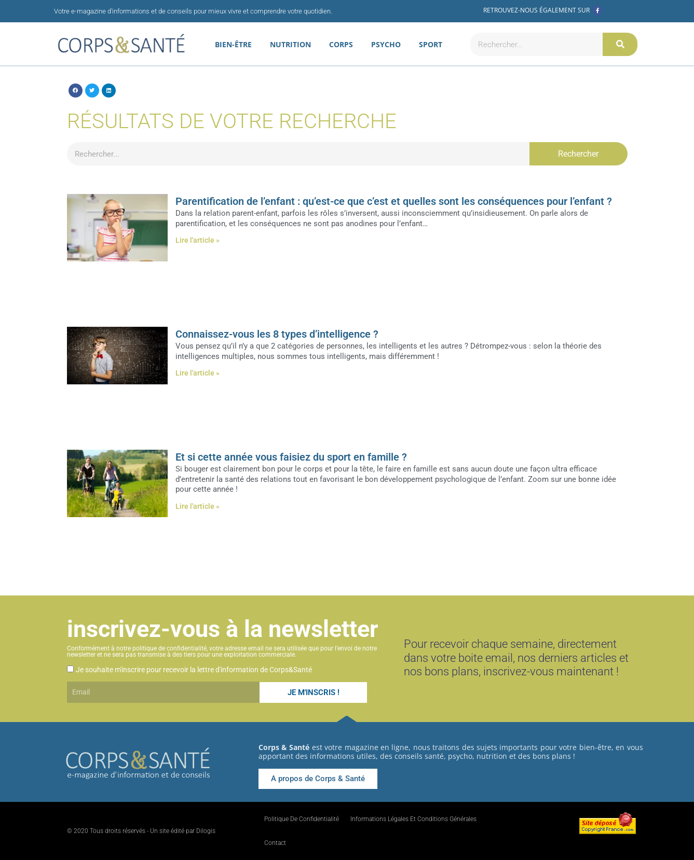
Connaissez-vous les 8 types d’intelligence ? (276, 334)
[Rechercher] (620, 44)
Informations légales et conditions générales (413, 819)
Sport (430, 44)
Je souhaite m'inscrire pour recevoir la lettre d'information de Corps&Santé (194, 669)
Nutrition (290, 44)
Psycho (386, 44)
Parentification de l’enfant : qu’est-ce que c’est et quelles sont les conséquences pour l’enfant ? (393, 201)
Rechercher (578, 154)
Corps (341, 44)
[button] (76, 91)
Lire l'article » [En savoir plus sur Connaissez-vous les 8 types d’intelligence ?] (197, 373)
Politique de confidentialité (301, 819)
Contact (275, 843)
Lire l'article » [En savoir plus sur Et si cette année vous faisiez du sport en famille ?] (197, 506)
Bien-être (233, 44)
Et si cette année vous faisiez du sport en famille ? (291, 457)
